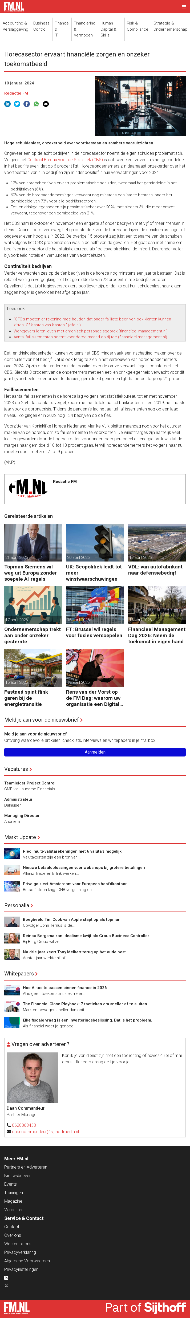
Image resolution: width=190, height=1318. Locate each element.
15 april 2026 (78, 682)
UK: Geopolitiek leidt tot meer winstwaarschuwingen (94, 573)
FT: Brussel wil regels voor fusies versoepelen (94, 632)
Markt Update (20, 837)
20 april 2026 (78, 557)
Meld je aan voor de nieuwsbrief (41, 720)
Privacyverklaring (20, 1252)
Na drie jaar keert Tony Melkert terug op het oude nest (74, 952)
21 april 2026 (16, 557)
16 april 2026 (78, 619)
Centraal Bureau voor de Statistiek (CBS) (65, 159)
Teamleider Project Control (29, 783)
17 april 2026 (140, 557)
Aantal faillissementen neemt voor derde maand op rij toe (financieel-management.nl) (90, 337)
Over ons (12, 1235)
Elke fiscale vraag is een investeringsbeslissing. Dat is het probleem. (87, 1020)
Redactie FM (16, 93)
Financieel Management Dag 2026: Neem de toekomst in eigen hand (156, 635)
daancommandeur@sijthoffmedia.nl (45, 1131)
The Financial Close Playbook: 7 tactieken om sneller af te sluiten (85, 1004)
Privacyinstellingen (21, 1269)
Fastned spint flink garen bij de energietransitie (26, 698)
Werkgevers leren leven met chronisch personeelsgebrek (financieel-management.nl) (91, 331)
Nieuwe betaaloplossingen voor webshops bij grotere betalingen (84, 867)
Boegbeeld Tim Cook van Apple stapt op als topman (71, 919)
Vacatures (16, 769)
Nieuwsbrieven (17, 1175)
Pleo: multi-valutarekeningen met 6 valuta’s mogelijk (72, 851)
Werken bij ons (17, 1243)
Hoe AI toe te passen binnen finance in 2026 (65, 987)
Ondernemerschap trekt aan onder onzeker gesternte (32, 635)
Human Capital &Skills (108, 29)
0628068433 (24, 1125)
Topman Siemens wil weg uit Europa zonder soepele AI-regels (30, 573)
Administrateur (18, 799)
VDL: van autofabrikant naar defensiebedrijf (155, 570)
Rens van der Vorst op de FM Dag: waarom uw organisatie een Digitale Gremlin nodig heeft (94, 698)
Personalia (16, 905)
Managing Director (22, 815)
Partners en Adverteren (25, 1167)
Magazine (13, 1201)
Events (10, 1184)
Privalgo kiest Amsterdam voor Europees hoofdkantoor (75, 883)
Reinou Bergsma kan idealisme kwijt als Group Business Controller (86, 935)
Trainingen (13, 1192)
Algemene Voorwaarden (27, 1260)
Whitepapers (19, 973)
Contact (11, 1226)
